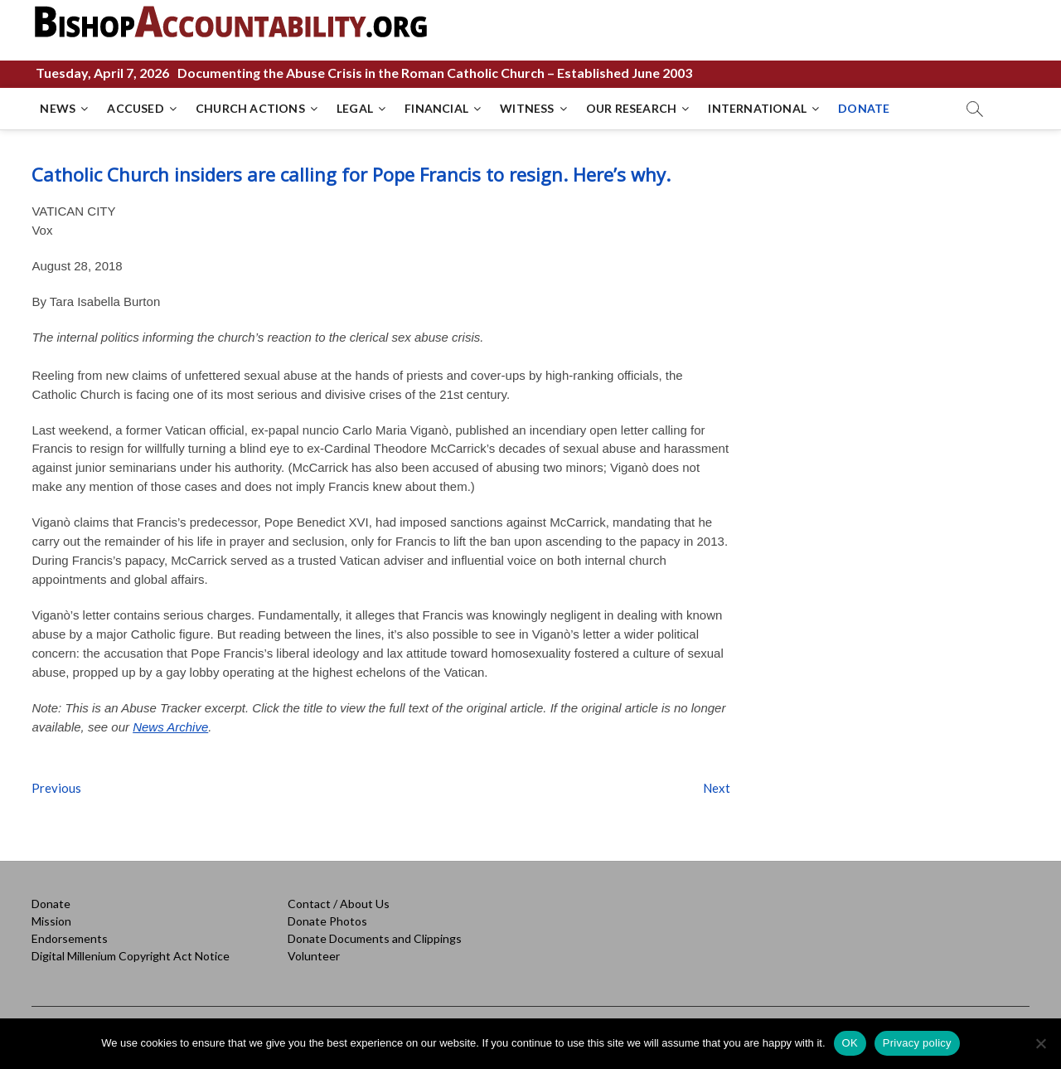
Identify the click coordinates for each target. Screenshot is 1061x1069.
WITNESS (527, 108)
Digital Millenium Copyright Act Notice (130, 956)
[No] (1040, 1043)
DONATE (863, 108)
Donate (50, 904)
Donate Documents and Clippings (375, 938)
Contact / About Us (339, 904)
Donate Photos (327, 921)
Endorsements (69, 938)
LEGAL (355, 108)
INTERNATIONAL (757, 108)
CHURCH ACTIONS (250, 108)
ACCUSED (135, 108)
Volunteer (314, 956)
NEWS (57, 108)
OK (850, 1043)
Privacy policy (917, 1043)
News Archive (170, 727)
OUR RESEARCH (631, 108)
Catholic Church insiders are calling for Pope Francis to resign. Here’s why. (351, 174)
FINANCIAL (436, 108)
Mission (51, 921)
